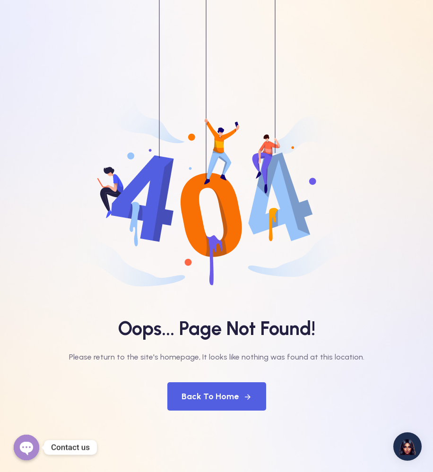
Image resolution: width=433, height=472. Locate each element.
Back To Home (217, 396)
